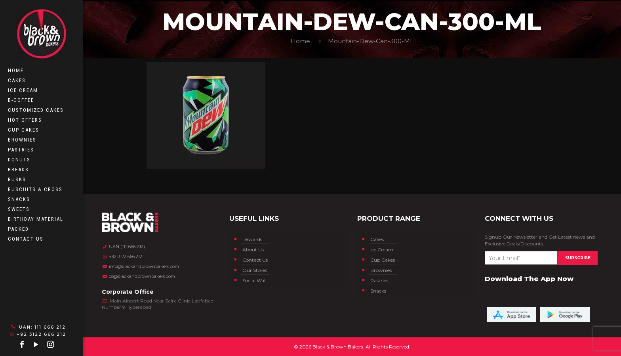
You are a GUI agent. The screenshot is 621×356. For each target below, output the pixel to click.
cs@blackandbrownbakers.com (138, 276)
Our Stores (254, 270)
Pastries (379, 280)
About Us (253, 250)
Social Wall (254, 280)
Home (300, 41)
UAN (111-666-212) (123, 246)
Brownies (381, 270)
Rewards (252, 239)
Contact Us (255, 260)
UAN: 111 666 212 (37, 327)
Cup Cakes (382, 260)
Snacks (378, 291)
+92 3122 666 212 (38, 334)
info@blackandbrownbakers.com (140, 266)
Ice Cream (381, 250)
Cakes (377, 239)
